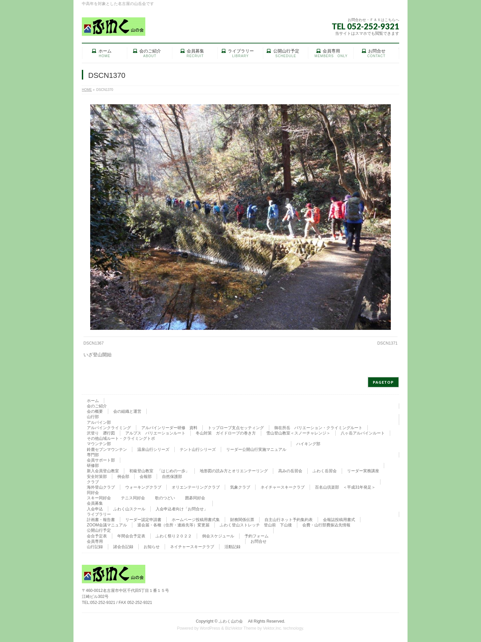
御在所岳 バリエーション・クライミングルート (318, 427)
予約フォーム (257, 536)
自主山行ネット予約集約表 (289, 519)
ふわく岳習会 (325, 471)
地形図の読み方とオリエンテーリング (234, 471)
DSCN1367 (94, 343)
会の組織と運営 (127, 411)
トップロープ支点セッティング (236, 427)
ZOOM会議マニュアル (107, 525)
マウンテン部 (99, 443)
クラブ (93, 482)
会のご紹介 (97, 406)
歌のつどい (165, 498)
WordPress (210, 628)
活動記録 (232, 546)
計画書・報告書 (101, 519)
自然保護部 (172, 476)
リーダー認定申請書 (143, 519)
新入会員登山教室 (103, 471)
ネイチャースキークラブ (283, 487)
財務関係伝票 (242, 519)
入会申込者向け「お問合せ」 (182, 509)
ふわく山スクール (129, 509)
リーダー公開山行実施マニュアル (256, 449)
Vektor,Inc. (272, 628)
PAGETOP (383, 382)
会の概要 (95, 411)
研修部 (93, 465)
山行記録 (95, 546)
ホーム (93, 400)
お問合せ (259, 541)
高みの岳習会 (290, 471)
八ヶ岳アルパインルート (363, 433)
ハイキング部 (308, 443)
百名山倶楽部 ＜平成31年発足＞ (345, 487)
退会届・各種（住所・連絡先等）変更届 (173, 525)
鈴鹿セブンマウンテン (107, 449)
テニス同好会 (133, 498)
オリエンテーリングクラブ (196, 487)
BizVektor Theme (241, 628)
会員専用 (95, 541)
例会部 (123, 476)
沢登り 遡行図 (101, 433)
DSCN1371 (387, 343)
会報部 (146, 476)
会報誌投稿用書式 (339, 519)
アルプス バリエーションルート (155, 433)
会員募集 (95, 503)
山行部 (93, 416)
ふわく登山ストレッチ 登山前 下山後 (256, 525)
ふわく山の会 (233, 621)
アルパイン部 (99, 422)
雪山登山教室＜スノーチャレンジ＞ (298, 433)
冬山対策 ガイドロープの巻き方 (226, 433)
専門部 (93, 455)
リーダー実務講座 (363, 471)
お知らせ (152, 546)
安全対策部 (97, 476)
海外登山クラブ (101, 487)
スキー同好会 (99, 498)
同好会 (93, 492)
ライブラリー (99, 514)
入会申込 (95, 509)
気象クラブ (240, 487)
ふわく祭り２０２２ (174, 536)
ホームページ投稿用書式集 (196, 519)
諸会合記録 (123, 546)
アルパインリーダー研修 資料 (169, 427)
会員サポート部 (101, 460)
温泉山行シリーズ (153, 449)
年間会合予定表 (131, 536)
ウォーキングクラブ (143, 487)
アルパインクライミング (109, 427)
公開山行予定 (99, 530)
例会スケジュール (218, 536)
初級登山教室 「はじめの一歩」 (159, 471)
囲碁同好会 (195, 498)
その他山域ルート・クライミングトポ (121, 438)
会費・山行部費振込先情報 (326, 525)
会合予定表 (97, 536)
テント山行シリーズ (198, 449)
